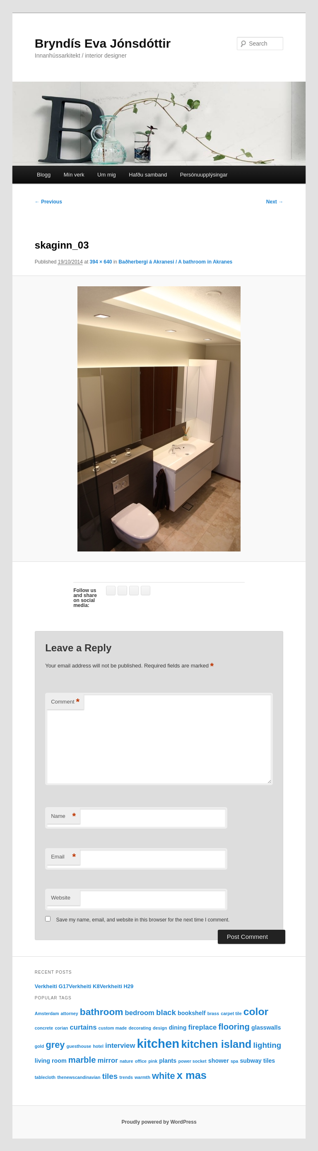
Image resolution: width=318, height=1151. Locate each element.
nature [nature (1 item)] (126, 1061)
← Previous (48, 202)
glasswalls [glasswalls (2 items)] (266, 1027)
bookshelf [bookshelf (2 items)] (191, 1013)
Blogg (44, 175)
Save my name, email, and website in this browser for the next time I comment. (143, 920)
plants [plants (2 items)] (167, 1060)
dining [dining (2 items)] (178, 1027)
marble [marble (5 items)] (82, 1059)
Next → (274, 202)
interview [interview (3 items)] (120, 1045)
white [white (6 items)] (163, 1076)
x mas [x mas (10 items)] (192, 1075)
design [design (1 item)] (160, 1027)
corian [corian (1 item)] (61, 1027)
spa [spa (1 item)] (234, 1061)
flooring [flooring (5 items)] (234, 1026)
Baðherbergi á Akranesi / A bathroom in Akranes (175, 262)
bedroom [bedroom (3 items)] (139, 1013)
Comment (65, 702)
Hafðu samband (148, 175)
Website (60, 898)
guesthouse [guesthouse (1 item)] (78, 1046)
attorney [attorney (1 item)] (69, 1013)
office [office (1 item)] (141, 1061)
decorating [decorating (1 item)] (139, 1027)
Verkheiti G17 (52, 986)
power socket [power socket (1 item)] (192, 1061)
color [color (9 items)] (255, 1011)
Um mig (106, 175)
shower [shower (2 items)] (218, 1060)
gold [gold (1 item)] (39, 1046)
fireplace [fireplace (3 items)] (202, 1027)
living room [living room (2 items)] (51, 1060)
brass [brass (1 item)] (213, 1013)
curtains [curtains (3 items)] (83, 1027)
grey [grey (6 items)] (55, 1045)
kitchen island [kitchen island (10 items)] (216, 1044)
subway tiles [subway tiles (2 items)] (257, 1060)
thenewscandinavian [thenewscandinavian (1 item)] (78, 1077)
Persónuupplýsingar (204, 175)
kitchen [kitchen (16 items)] (158, 1043)
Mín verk (74, 175)
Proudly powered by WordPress (158, 1122)
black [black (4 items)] (166, 1012)
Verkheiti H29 (117, 986)
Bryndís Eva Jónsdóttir (103, 43)
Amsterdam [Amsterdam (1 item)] (47, 1013)
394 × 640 (101, 262)
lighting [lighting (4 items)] (267, 1045)
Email (63, 857)
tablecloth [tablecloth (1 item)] (45, 1077)
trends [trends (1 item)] (126, 1077)
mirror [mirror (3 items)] (108, 1060)
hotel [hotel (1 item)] (98, 1046)
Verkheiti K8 (84, 986)
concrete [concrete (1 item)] (44, 1027)
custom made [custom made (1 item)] (113, 1027)
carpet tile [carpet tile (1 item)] (231, 1013)
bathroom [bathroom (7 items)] (101, 1011)
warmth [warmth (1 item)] (142, 1077)
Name (63, 816)
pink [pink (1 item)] (152, 1061)
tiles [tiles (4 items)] (110, 1076)
